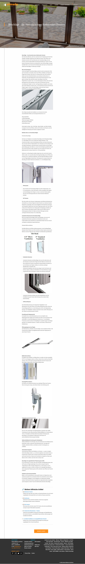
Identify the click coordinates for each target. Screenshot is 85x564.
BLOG (51, 4)
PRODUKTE (29, 4)
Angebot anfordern (65, 4)
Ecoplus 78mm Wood (65, 548)
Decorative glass (57, 541)
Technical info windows (58, 543)
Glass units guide (49, 541)
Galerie (56, 4)
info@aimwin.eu (18, 546)
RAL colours (51, 543)
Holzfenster (26, 498)
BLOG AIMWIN (56, 551)
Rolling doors (37, 544)
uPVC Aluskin (70, 543)
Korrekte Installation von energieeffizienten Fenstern (35, 518)
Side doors (37, 546)
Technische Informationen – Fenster (32, 510)
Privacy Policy (27, 553)
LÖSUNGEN (37, 4)
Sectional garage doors (28, 543)
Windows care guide (69, 541)
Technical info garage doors (49, 544)
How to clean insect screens (55, 546)
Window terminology (69, 551)
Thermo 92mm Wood (56, 548)
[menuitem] (22, 5)
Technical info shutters (59, 544)
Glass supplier (54, 549)
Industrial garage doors (28, 544)
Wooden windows (27, 548)
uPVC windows (37, 541)
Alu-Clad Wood (48, 548)
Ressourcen (44, 4)
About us (65, 543)
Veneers (62, 541)
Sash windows (62, 551)
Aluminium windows (28, 541)
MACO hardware (60, 549)
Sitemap (57, 540)
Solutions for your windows (50, 540)
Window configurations (64, 540)
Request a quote (41, 531)
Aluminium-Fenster (28, 491)
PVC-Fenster (27, 504)
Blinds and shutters (28, 546)
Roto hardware (67, 549)
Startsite (23, 4)
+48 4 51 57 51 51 (16, 548)
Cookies (33, 553)
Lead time (71, 540)
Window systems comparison (67, 546)
